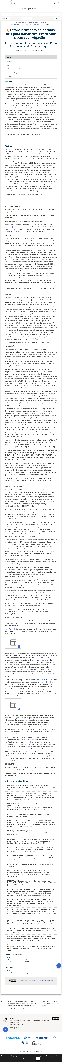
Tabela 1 (11, 628)
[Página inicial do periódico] (13, 14)
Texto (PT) (26, 18)
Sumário (41, 15)
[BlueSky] (11, 1027)
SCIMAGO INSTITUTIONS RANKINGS (35, 50)
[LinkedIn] (14, 1027)
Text (8, 64)
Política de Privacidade (27, 1059)
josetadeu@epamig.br (13, 226)
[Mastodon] (12, 1027)
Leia (22, 1050)
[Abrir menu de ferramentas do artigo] (5, 987)
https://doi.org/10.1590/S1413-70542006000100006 (26, 24)
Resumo (4, 18)
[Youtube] (18, 1027)
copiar (46, 24)
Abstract (9, 60)
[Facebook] (16, 1027)
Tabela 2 (41, 679)
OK (38, 1058)
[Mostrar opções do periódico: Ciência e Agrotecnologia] (40, 8)
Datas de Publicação (12, 72)
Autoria (18, 50)
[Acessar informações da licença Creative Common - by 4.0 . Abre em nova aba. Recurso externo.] (12, 980)
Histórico (9, 76)
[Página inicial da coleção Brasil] (5, 1021)
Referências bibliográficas (14, 68)
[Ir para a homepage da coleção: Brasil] (20, 2)
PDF (56, 18)
